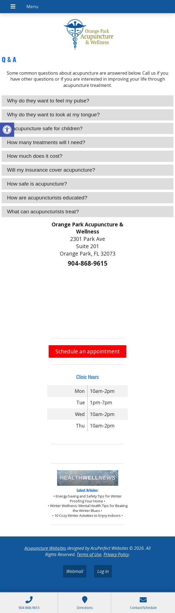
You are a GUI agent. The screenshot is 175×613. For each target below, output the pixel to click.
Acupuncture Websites (45, 548)
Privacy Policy (116, 554)
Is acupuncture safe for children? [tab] (45, 128)
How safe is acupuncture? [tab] (37, 184)
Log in (103, 571)
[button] (7, 130)
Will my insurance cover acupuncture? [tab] (51, 170)
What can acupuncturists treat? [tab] (43, 211)
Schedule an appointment (87, 351)
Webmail (74, 571)
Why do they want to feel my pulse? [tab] (48, 101)
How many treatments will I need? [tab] (46, 142)
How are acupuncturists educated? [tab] (47, 198)
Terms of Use (89, 554)
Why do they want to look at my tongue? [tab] (53, 114)
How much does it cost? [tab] (34, 156)
